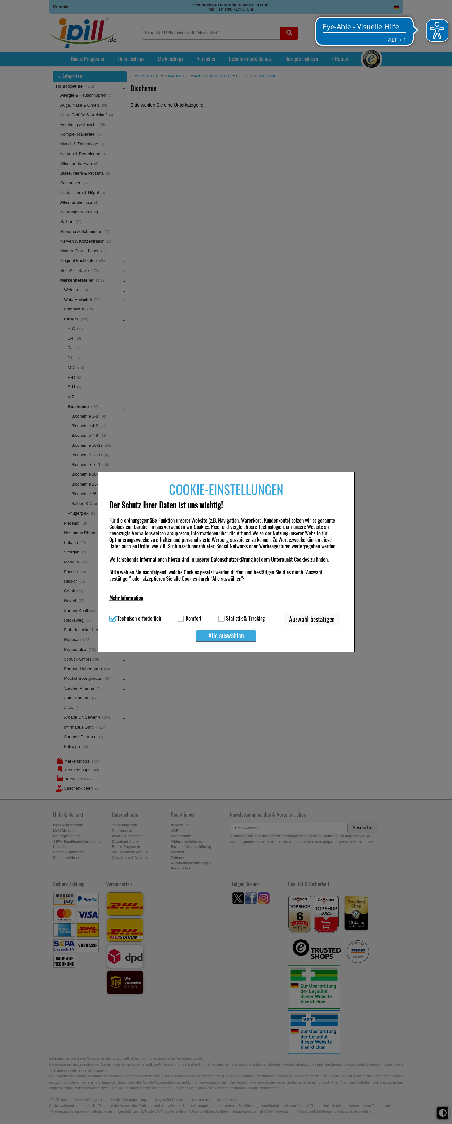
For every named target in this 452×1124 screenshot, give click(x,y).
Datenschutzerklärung (232, 559)
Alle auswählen (226, 636)
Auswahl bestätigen (312, 619)
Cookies (301, 559)
